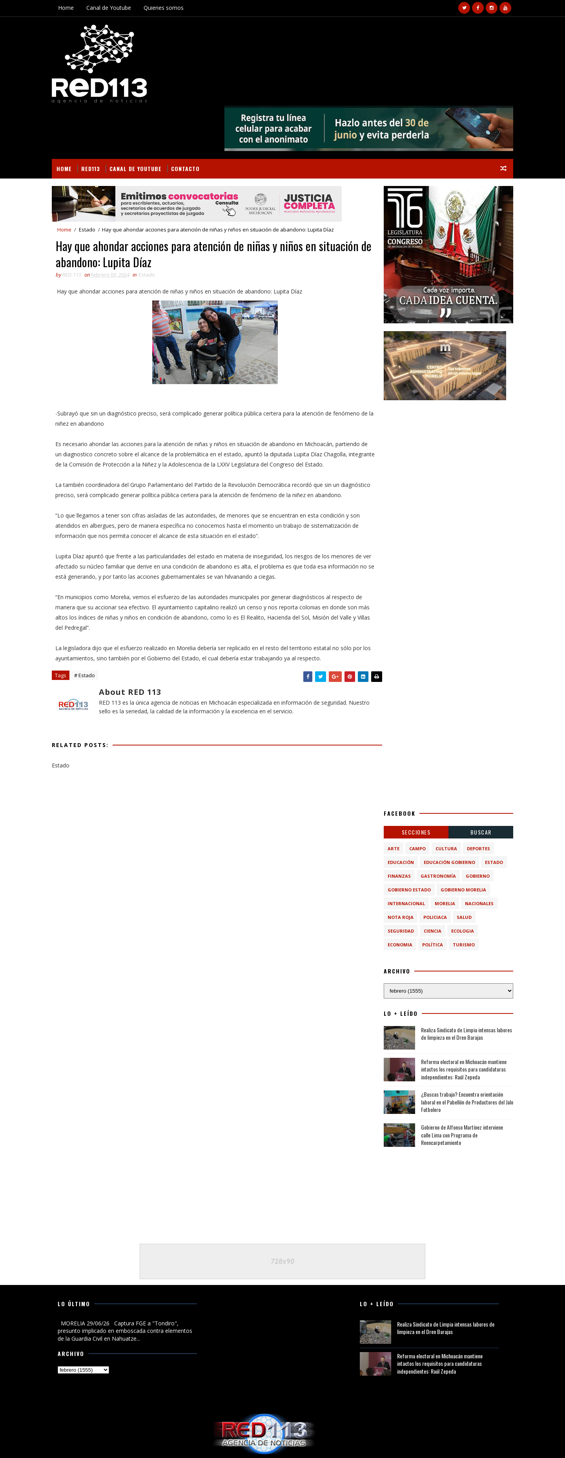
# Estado (89, 660)
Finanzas (394, 828)
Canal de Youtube (113, 7)
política (427, 897)
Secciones (411, 784)
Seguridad (396, 883)
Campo (412, 801)
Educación (396, 814)
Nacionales (474, 855)
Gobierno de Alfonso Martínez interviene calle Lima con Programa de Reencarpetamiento (457, 1087)
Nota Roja (395, 869)
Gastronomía (433, 828)
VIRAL (146, 1442)
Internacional (401, 855)
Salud (459, 869)
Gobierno (473, 828)
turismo (459, 897)
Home (71, 7)
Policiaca (430, 869)
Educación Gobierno (444, 814)
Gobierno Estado (404, 842)
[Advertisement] (443, 409)
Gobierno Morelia (458, 842)
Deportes (473, 801)
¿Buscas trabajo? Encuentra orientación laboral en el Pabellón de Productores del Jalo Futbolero (462, 1054)
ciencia (427, 883)
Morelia (440, 855)
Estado (92, 181)
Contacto (190, 120)
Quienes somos (169, 7)
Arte (388, 801)
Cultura (441, 801)
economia (395, 897)
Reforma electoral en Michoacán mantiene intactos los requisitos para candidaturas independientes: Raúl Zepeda (458, 1021)
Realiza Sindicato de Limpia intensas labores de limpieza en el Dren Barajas (461, 986)
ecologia (457, 883)
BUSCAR (476, 784)
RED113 (95, 120)
